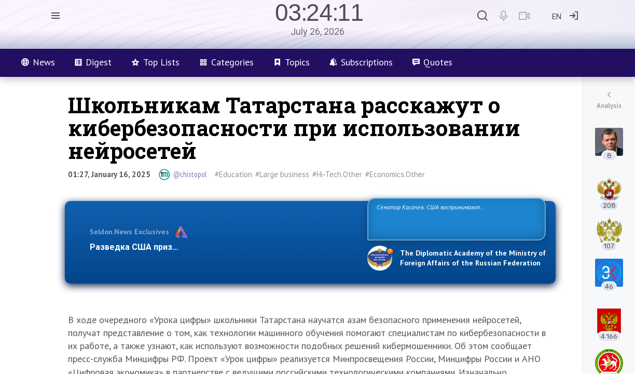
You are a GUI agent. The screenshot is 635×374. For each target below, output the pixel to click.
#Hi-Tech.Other (337, 174)
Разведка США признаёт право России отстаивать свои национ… (223, 247)
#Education (233, 174)
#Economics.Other (395, 174)
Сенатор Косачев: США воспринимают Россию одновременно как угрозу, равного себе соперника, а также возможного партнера (455, 218)
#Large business (282, 174)
